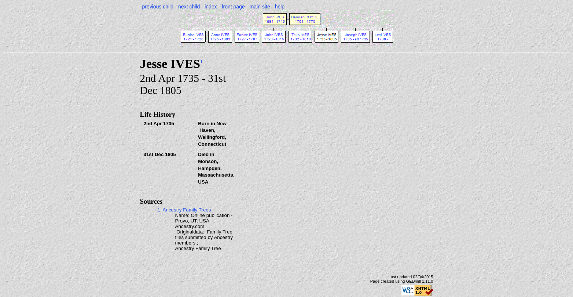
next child (189, 7)
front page (233, 7)
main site (260, 7)
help (279, 7)
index (211, 7)
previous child (158, 7)
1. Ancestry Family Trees (184, 210)
